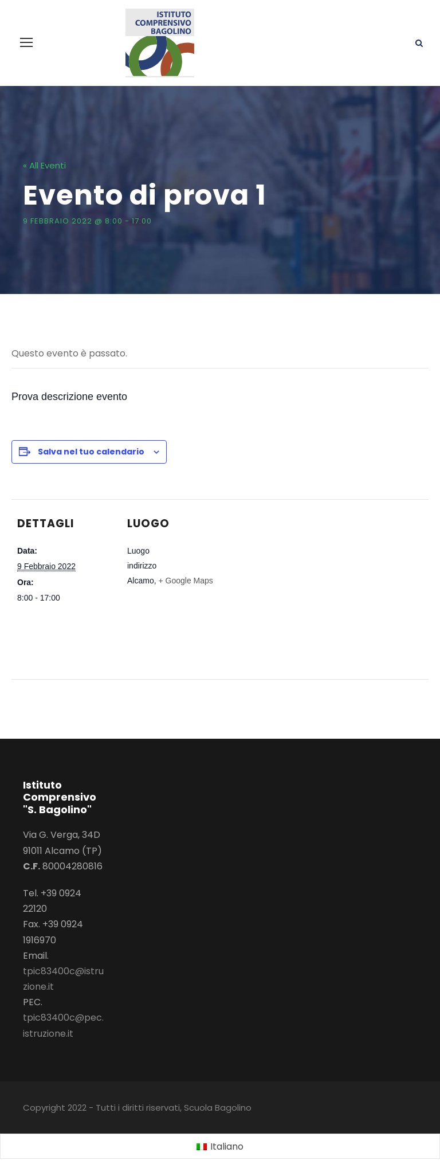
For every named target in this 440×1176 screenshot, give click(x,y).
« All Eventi (44, 165)
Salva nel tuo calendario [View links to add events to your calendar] (91, 451)
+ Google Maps (185, 580)
